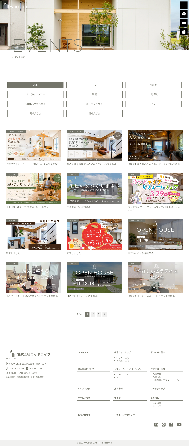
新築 (94, 94)
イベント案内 (84, 388)
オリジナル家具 (158, 388)
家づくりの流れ (158, 352)
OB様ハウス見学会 (35, 104)
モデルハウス (84, 398)
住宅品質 (157, 374)
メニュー (120, 377)
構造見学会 (94, 113)
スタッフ (157, 406)
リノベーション (123, 374)
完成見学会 (35, 113)
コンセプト (83, 352)
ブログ (117, 398)
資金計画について (86, 369)
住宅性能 (157, 377)
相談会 (153, 85)
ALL (35, 85)
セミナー (153, 104)
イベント (94, 85)
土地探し (153, 94)
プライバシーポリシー (124, 415)
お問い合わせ (84, 415)
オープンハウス (94, 104)
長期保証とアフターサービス (166, 380)
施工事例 (118, 388)
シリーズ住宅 (122, 357)
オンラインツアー (35, 94)
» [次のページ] (110, 314)
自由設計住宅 (122, 360)
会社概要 (157, 403)
